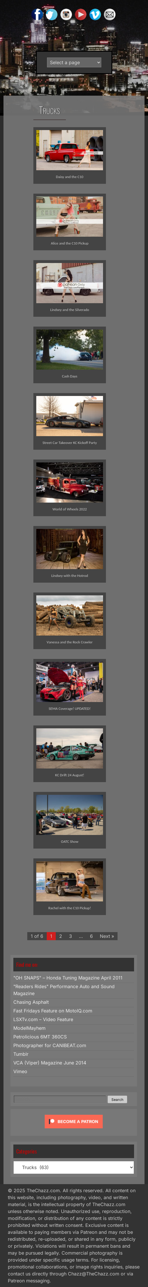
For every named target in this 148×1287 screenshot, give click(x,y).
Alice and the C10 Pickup (69, 243)
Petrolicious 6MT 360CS (40, 1037)
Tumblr (20, 1054)
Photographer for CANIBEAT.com (49, 1045)
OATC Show (69, 841)
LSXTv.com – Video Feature (43, 1019)
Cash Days (69, 376)
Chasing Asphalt (31, 1002)
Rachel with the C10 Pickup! (69, 908)
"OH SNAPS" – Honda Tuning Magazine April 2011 (67, 978)
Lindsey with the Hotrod (69, 575)
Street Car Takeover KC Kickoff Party (69, 442)
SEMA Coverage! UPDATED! (70, 708)
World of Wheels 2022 (70, 509)
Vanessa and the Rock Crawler (70, 642)
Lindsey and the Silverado (69, 310)
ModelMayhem (29, 1028)
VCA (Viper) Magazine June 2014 (49, 1063)
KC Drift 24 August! (69, 775)
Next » (107, 936)
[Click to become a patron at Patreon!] (74, 1129)
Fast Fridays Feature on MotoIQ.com (52, 1011)
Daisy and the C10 (69, 177)
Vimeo (20, 1071)
